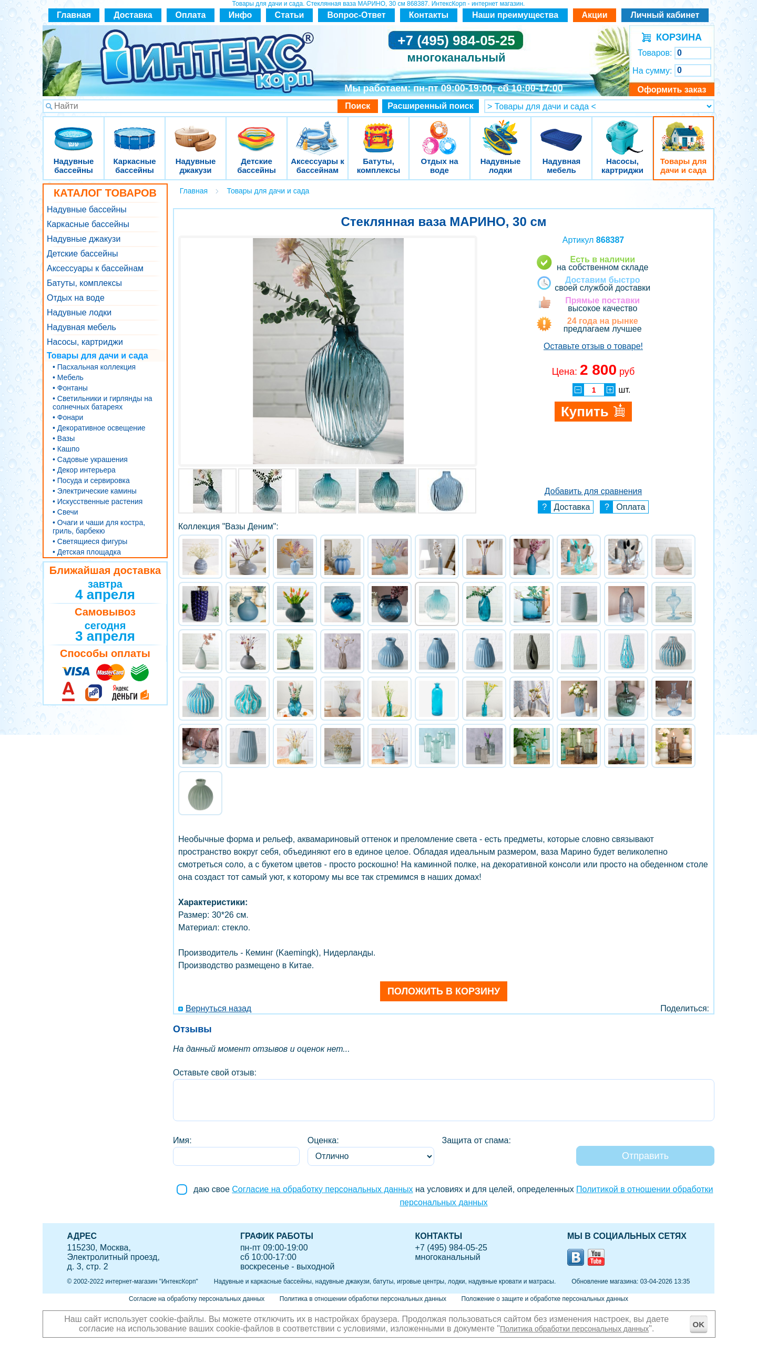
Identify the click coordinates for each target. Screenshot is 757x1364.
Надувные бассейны (74, 131)
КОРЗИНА (676, 37)
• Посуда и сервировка (91, 480)
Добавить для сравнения (593, 491)
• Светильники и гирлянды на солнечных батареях (102, 402)
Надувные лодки (500, 131)
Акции (594, 15)
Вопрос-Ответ (357, 15)
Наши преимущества (515, 15)
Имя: (182, 1140)
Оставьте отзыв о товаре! (593, 346)
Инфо (240, 15)
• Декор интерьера (84, 470)
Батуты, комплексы (378, 131)
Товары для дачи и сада (683, 131)
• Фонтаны (70, 388)
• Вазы (64, 438)
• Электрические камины (95, 491)
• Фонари (68, 417)
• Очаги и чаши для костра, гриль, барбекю (99, 526)
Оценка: (323, 1140)
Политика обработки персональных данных (574, 1329)
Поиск (357, 105)
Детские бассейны (256, 131)
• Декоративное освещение (99, 428)
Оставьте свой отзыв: (215, 1072)
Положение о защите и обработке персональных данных (545, 1299)
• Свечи (65, 512)
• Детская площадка (87, 552)
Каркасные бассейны (134, 131)
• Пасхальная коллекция (94, 367)
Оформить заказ (671, 89)
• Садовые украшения (90, 459)
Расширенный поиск (430, 105)
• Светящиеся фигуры (90, 541)
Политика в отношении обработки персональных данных (363, 1299)
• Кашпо (66, 449)
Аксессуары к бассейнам (317, 131)
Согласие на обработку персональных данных (322, 1189)
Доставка (133, 15)
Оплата (191, 15)
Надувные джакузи (195, 131)
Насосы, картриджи (622, 131)
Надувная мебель (561, 131)
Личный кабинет (665, 15)
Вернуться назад (218, 1008)
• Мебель (68, 377)
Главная (74, 15)
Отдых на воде (439, 131)
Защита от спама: (476, 1140)
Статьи (289, 15)
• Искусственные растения (97, 501)
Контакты (428, 15)
